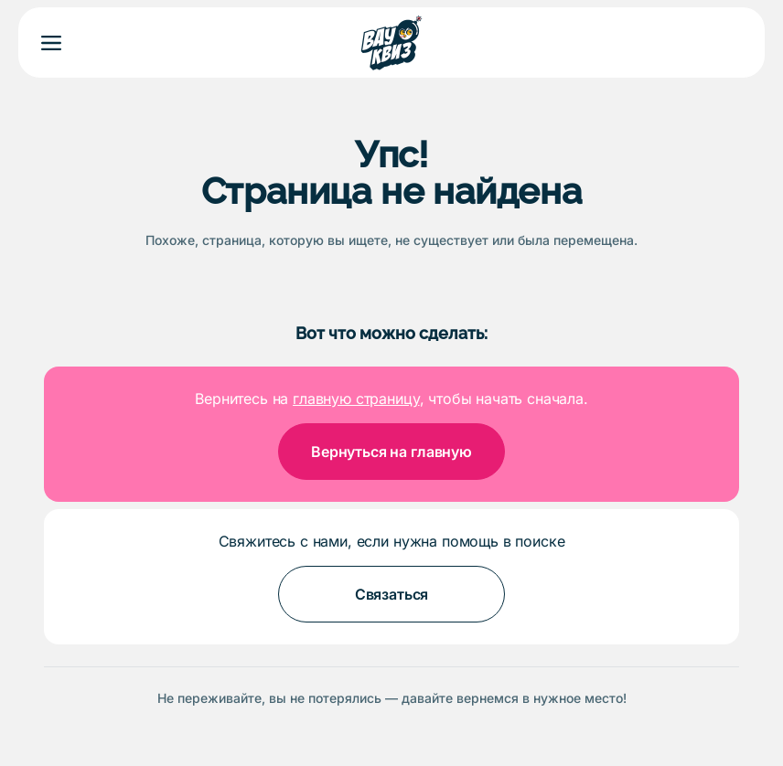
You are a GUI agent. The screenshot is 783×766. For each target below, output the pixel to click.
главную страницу (356, 398)
